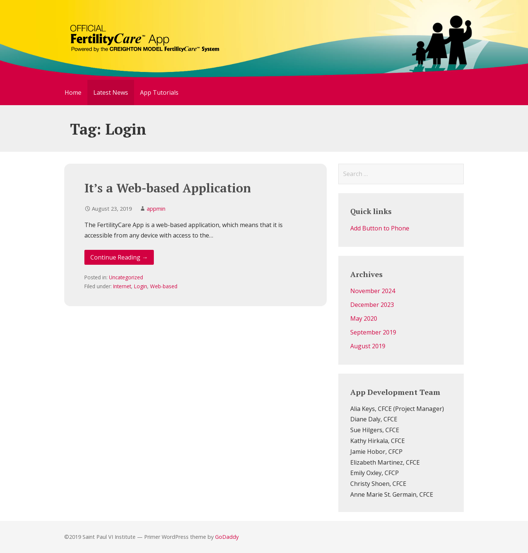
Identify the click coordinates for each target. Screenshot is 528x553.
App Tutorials (159, 92)
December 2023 (372, 305)
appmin (156, 208)
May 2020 (363, 318)
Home (73, 92)
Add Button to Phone (379, 228)
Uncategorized (126, 277)
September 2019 (373, 332)
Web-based (163, 286)
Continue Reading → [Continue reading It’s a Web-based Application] (119, 257)
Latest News (110, 92)
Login (140, 286)
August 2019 (367, 346)
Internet (122, 286)
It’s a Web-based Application (167, 188)
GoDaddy (227, 536)
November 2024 (372, 291)
